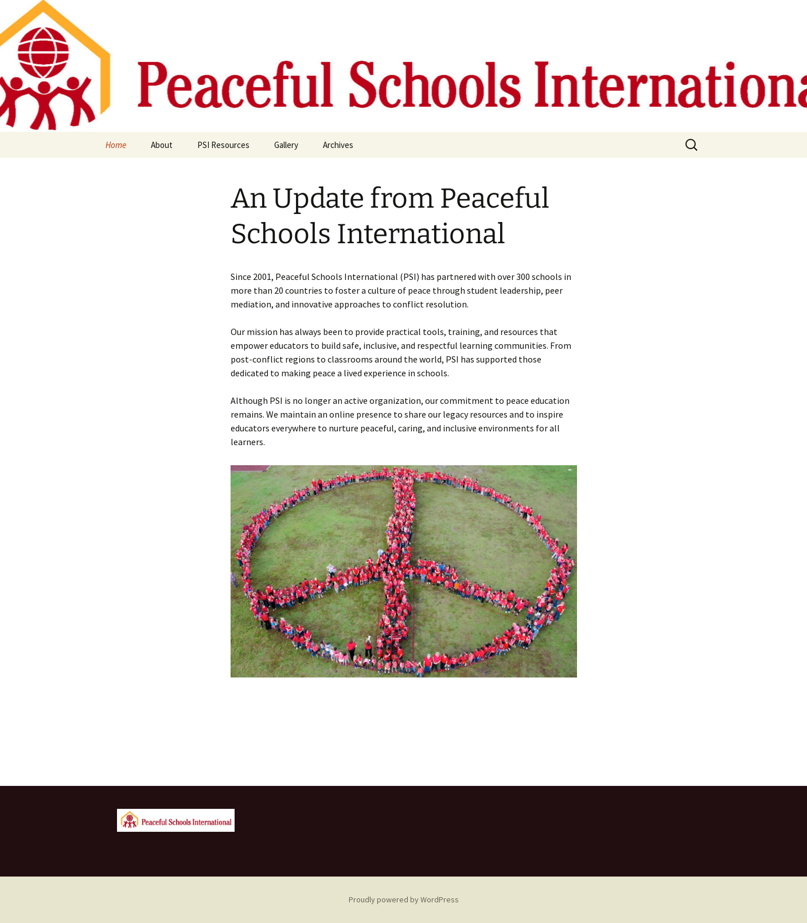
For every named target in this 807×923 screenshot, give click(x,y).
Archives (338, 144)
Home (116, 144)
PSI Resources (223, 144)
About (162, 144)
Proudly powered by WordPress (404, 899)
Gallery (286, 144)
